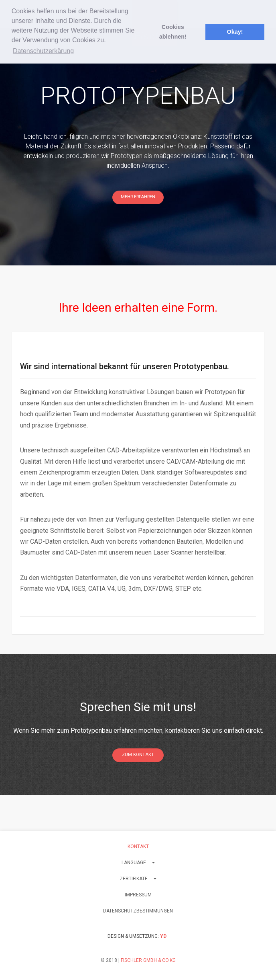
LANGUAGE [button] (138, 862)
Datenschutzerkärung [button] (43, 50)
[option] (138, 146)
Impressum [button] (138, 895)
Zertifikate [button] (138, 879)
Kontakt (138, 846)
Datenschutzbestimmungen (138, 911)
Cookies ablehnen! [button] (173, 32)
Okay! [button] (235, 32)
